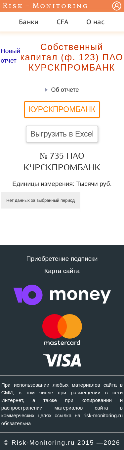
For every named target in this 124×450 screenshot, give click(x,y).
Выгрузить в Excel (62, 134)
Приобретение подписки (62, 258)
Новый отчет (10, 55)
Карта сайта (62, 270)
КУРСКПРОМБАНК (62, 109)
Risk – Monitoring (46, 6)
